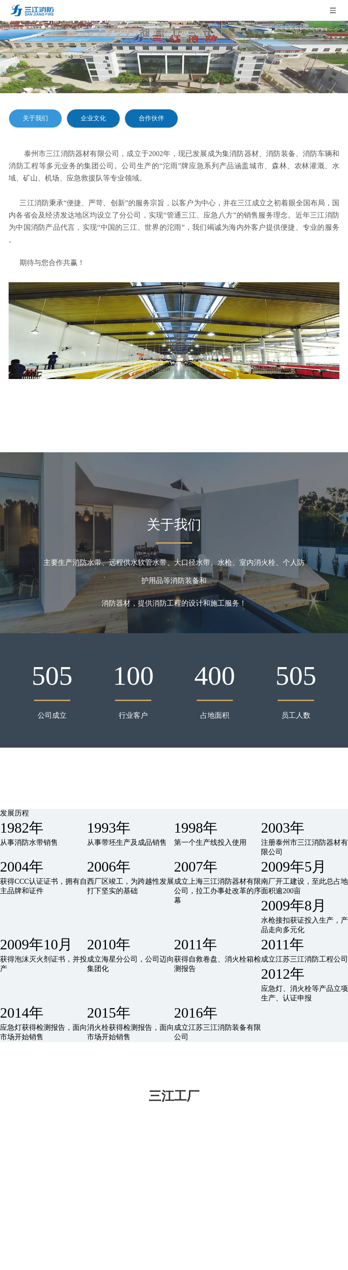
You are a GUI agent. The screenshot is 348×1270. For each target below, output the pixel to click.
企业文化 (93, 118)
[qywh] (174, 57)
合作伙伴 (151, 118)
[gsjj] (174, 330)
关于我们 (35, 118)
